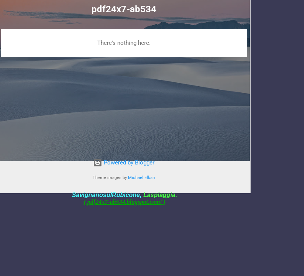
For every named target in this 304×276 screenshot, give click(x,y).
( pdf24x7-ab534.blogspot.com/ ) (124, 202)
